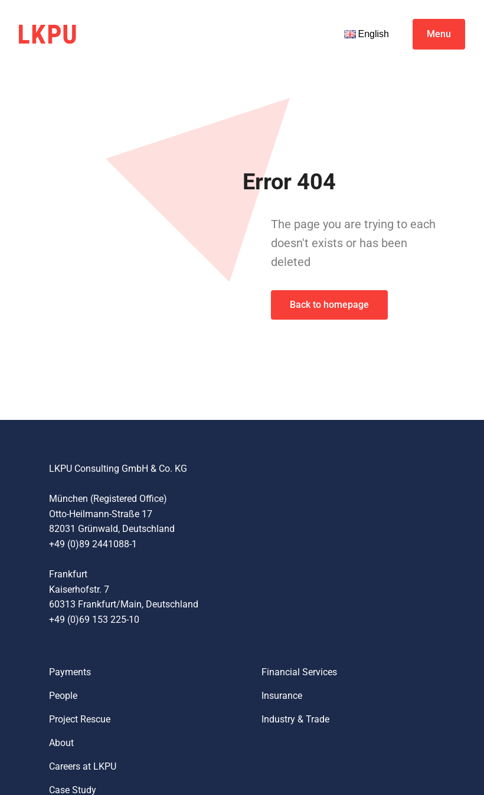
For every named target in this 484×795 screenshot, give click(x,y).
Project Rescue (79, 719)
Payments (70, 672)
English (366, 34)
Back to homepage (329, 304)
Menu (439, 34)
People (63, 695)
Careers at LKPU (82, 766)
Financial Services (299, 672)
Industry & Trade (295, 719)
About (61, 742)
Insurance (281, 695)
